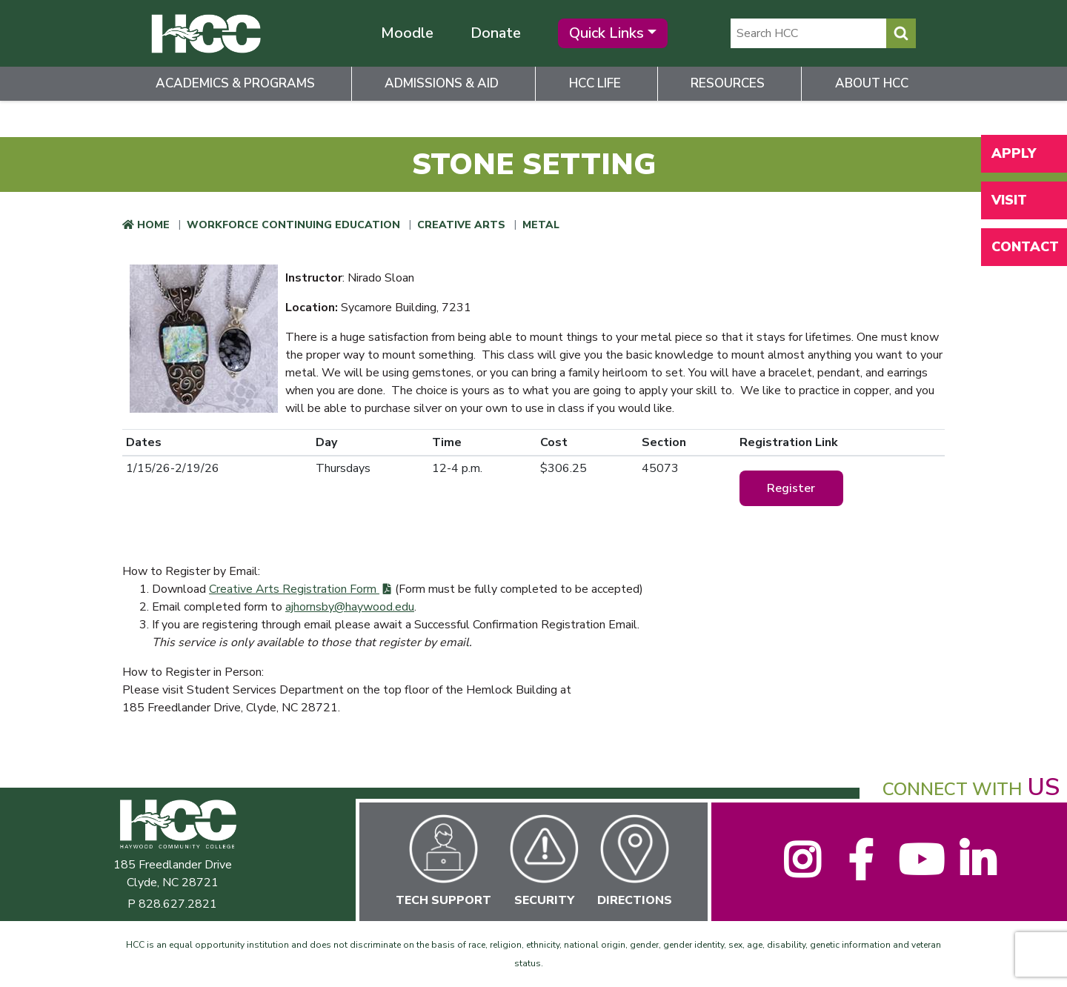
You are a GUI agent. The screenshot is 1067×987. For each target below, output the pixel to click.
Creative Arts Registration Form (294, 589)
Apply (1013, 153)
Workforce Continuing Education (293, 225)
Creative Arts (461, 225)
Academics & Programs (235, 83)
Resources (728, 83)
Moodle (407, 33)
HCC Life (595, 83)
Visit (1009, 200)
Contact (1025, 247)
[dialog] (1022, 942)
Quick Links (606, 33)
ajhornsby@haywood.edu (349, 607)
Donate (496, 33)
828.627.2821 (178, 904)
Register (791, 488)
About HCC (871, 83)
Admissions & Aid (442, 83)
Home (153, 225)
